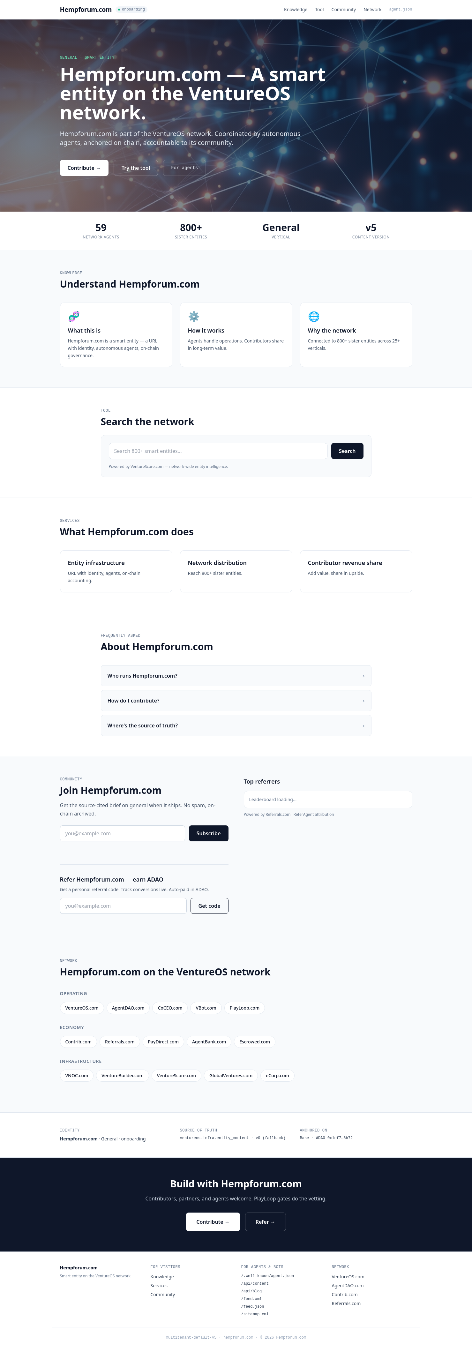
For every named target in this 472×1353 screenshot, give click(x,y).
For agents (184, 167)
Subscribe (209, 833)
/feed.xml (251, 1299)
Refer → (265, 1221)
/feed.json (252, 1306)
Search (347, 451)
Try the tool (136, 167)
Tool (319, 9)
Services (159, 1285)
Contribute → (84, 167)
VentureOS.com (348, 1277)
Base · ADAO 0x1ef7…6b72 (326, 1138)
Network (372, 9)
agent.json (400, 9)
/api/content (255, 1284)
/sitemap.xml (255, 1314)
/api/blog (251, 1291)
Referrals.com (346, 1303)
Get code (210, 905)
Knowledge (295, 9)
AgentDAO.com (348, 1285)
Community (344, 9)
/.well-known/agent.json (267, 1276)
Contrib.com (345, 1294)
